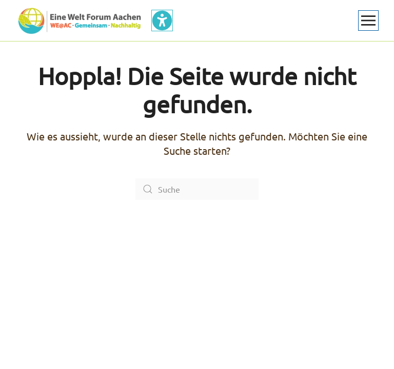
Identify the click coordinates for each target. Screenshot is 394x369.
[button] (368, 20)
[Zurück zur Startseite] (79, 20)
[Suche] (197, 189)
